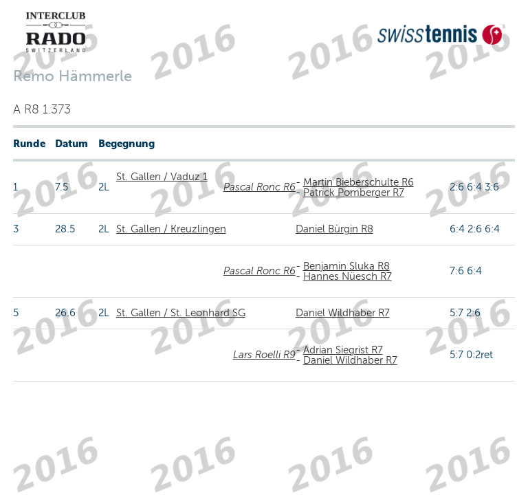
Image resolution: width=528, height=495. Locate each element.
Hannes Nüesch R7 (347, 276)
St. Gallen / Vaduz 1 (162, 176)
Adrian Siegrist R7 (343, 349)
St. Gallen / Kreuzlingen (171, 228)
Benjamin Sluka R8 (346, 266)
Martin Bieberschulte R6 (358, 182)
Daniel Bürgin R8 (334, 228)
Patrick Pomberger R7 (353, 192)
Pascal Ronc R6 (259, 187)
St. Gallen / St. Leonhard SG (180, 312)
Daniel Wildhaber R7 (343, 312)
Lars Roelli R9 (264, 354)
